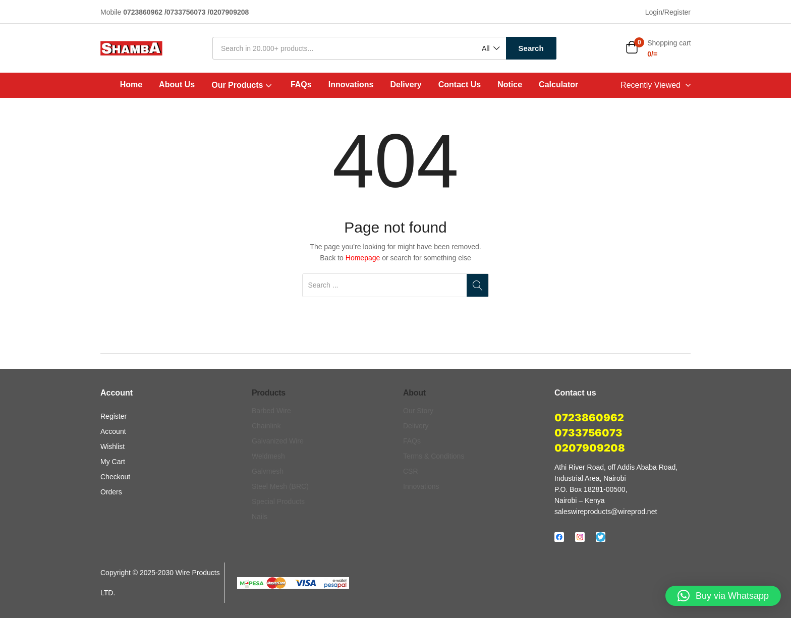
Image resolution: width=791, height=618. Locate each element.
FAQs (301, 84)
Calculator (558, 84)
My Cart (112, 462)
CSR (410, 471)
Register (113, 416)
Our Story (418, 411)
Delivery (405, 84)
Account (113, 431)
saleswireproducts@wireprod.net (605, 512)
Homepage (363, 258)
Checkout (115, 477)
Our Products (242, 85)
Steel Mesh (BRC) (280, 486)
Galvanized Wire (278, 441)
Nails (259, 517)
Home (131, 84)
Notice (509, 84)
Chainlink (266, 426)
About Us (177, 84)
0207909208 (589, 448)
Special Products (278, 501)
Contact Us (459, 84)
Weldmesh (268, 456)
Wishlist (112, 446)
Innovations (351, 84)
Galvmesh (268, 471)
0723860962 (589, 418)
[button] (490, 48)
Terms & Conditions (433, 456)
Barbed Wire (271, 411)
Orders (111, 492)
